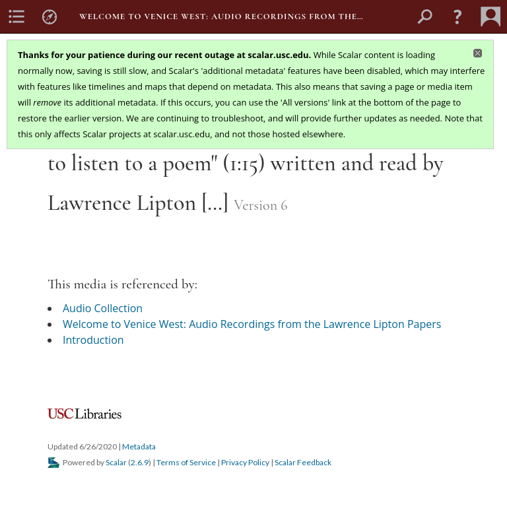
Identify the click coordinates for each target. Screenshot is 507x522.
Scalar (116, 462)
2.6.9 (140, 462)
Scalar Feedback (303, 462)
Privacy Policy (245, 462)
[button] (457, 16)
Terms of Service (186, 462)
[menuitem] (16, 16)
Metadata (139, 446)
